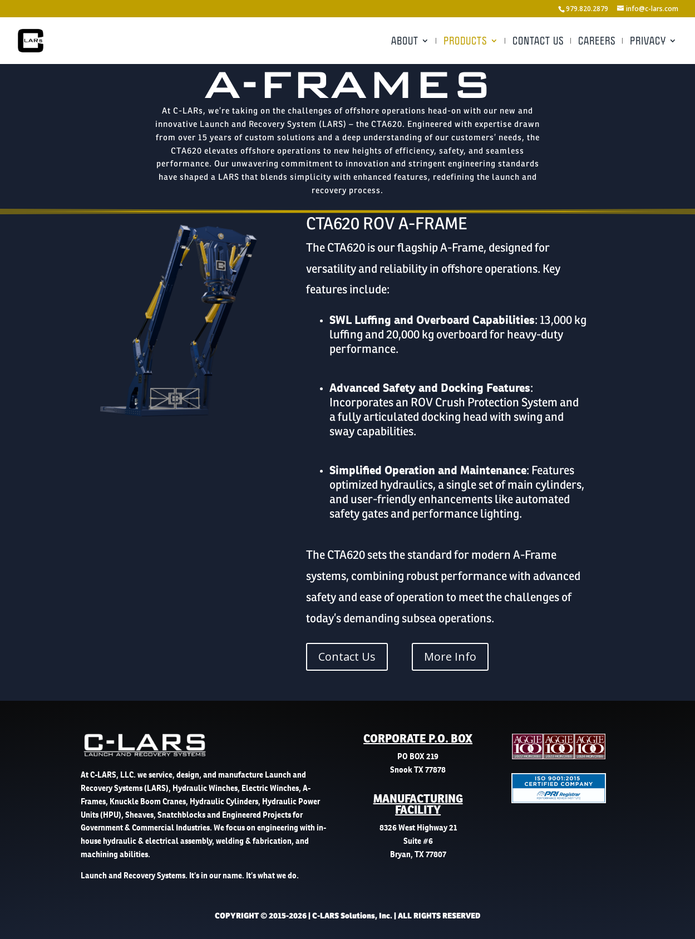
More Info (450, 656)
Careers (597, 42)
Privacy (648, 42)
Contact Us (538, 42)
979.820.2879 (587, 8)
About (404, 42)
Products (465, 42)
